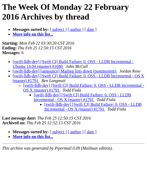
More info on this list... (33, 34)
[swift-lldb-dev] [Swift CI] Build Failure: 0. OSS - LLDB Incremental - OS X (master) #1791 (82, 97)
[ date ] (90, 29)
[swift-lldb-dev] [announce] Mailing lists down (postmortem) (65, 71)
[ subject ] (58, 29)
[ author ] (76, 29)
